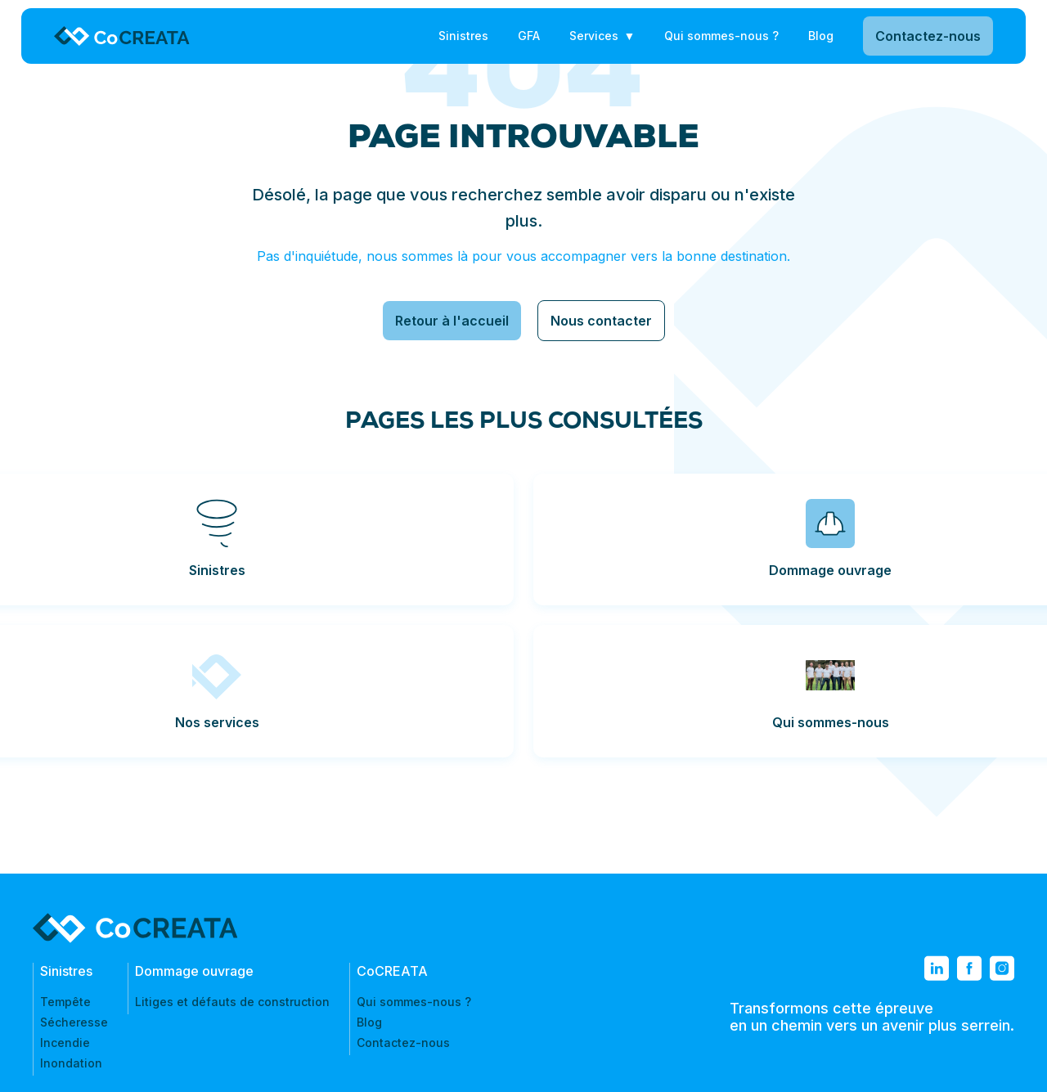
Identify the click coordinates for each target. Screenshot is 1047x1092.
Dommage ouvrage (194, 971)
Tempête (65, 1002)
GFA (529, 36)
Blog (821, 36)
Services (593, 36)
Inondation (71, 1063)
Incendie (65, 1042)
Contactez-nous (922, 36)
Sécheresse (74, 1022)
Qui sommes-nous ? (721, 36)
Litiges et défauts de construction (232, 1002)
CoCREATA (392, 971)
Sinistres (463, 36)
